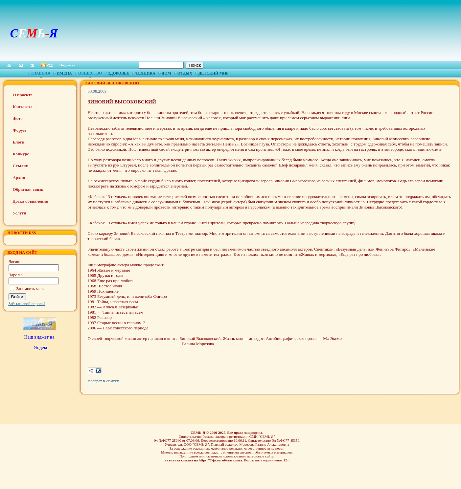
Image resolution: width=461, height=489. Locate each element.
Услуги (19, 213)
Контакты (23, 106)
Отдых (184, 73)
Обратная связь (28, 189)
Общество (90, 73)
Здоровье (118, 73)
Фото (18, 118)
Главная (40, 73)
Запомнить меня (30, 288)
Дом (166, 73)
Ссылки (21, 165)
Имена (64, 73)
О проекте (23, 94)
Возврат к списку (103, 380)
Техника (145, 73)
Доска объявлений (30, 201)
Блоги (19, 142)
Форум (19, 130)
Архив (19, 177)
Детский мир (213, 73)
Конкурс (21, 153)
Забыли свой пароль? (27, 303)
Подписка (67, 65)
